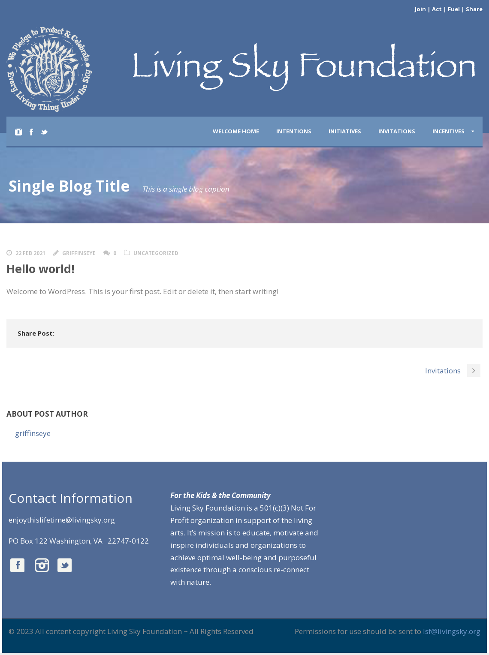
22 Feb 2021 (30, 253)
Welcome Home (236, 131)
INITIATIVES (345, 131)
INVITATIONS (396, 131)
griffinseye (79, 253)
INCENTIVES (448, 131)
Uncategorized (155, 253)
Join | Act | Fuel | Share (449, 9)
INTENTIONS (293, 131)
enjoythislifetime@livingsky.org (62, 520)
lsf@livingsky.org (451, 631)
